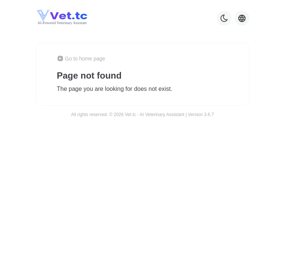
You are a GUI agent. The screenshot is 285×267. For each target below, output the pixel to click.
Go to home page (81, 58)
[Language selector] (242, 18)
